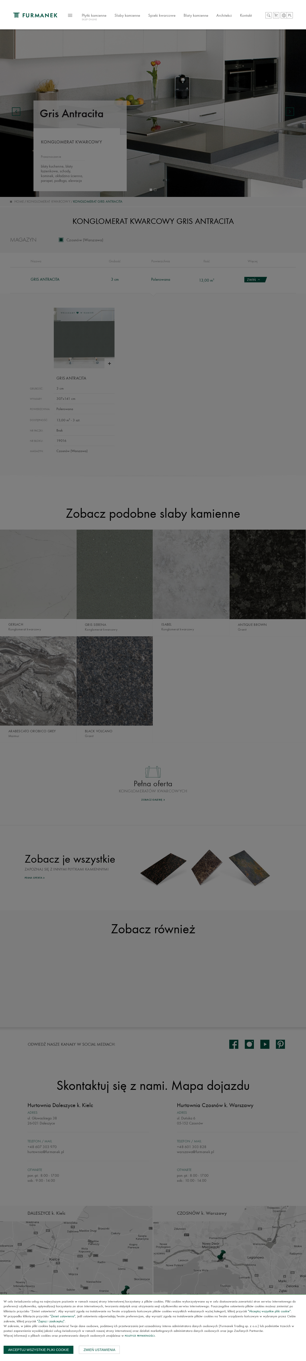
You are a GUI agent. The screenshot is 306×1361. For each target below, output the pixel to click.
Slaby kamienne (127, 15)
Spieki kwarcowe (161, 15)
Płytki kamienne (94, 17)
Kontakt (246, 15)
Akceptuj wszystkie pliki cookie (38, 1350)
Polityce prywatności (140, 1336)
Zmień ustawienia (99, 1350)
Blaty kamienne (196, 15)
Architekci (224, 15)
